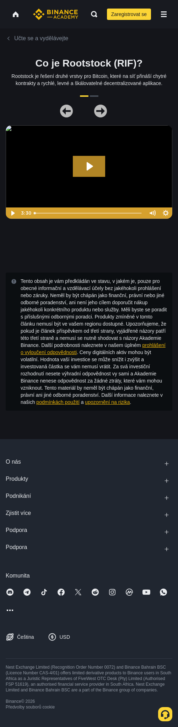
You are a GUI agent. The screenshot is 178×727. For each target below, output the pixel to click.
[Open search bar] (92, 14)
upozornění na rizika (107, 402)
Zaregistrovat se (129, 14)
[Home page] (55, 14)
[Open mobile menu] (163, 14)
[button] (164, 14)
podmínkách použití (57, 402)
